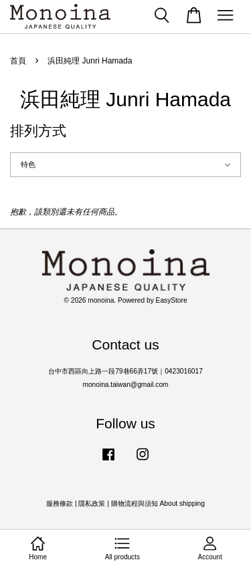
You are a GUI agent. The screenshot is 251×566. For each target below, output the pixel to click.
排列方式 (38, 130)
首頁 (18, 60)
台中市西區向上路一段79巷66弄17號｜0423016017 (125, 371)
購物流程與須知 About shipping (158, 503)
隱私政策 (91, 503)
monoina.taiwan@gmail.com (125, 384)
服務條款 (59, 503)
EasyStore (171, 300)
